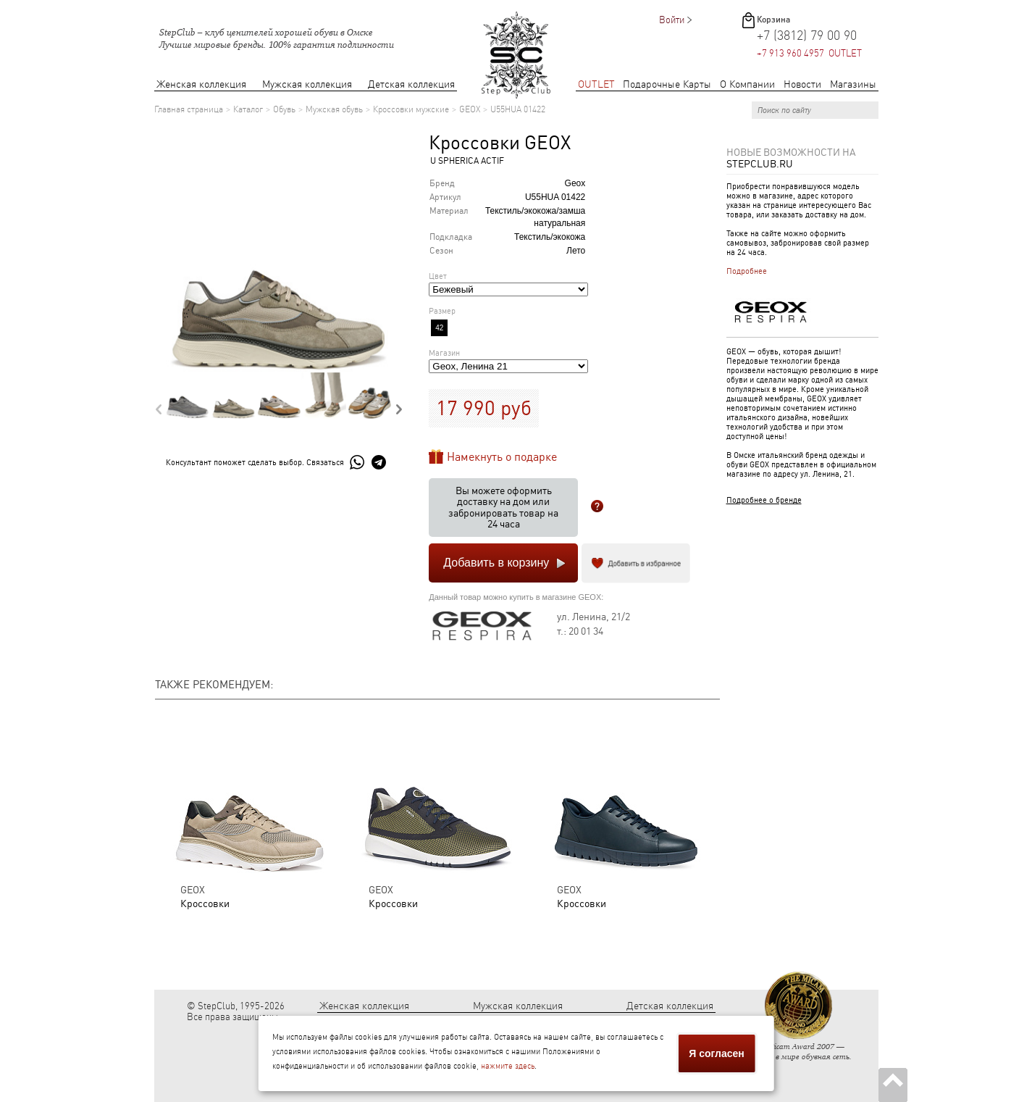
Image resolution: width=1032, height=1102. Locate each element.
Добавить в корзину (496, 562)
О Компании (747, 84)
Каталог (248, 109)
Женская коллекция (201, 84)
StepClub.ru (759, 164)
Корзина (773, 19)
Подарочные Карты (667, 84)
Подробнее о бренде (764, 500)
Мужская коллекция (307, 84)
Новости (802, 84)
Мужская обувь (334, 109)
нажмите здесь (507, 1066)
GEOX (469, 109)
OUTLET (596, 84)
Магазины (853, 84)
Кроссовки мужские (411, 109)
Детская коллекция (411, 84)
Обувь (284, 109)
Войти (671, 19)
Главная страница (188, 109)
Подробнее (746, 271)
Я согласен (716, 1053)
